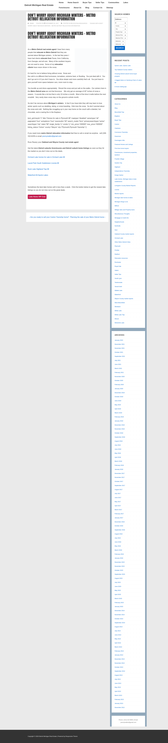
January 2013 (119, 703)
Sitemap (109, 8)
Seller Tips (100, 2)
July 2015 (118, 582)
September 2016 (120, 530)
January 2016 (119, 558)
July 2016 (118, 538)
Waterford (118, 294)
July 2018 (118, 445)
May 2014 (118, 639)
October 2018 (119, 433)
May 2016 (118, 546)
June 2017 (118, 497)
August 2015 (118, 578)
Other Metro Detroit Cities (122, 242)
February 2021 (119, 372)
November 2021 (120, 348)
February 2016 (119, 554)
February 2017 (119, 514)
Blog (87, 8)
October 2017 (119, 481)
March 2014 (118, 647)
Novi (116, 230)
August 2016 (118, 534)
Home (61, 2)
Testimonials (118, 282)
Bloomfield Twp (119, 112)
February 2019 (119, 417)
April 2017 (118, 505)
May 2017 (118, 501)
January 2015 (119, 606)
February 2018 (119, 465)
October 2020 (119, 380)
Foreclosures (64, 8)
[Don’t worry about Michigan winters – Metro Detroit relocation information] (52, 23)
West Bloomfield (120, 302)
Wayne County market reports (124, 298)
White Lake (118, 310)
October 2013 (119, 667)
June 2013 (118, 683)
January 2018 (119, 469)
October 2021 (119, 352)
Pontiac (117, 250)
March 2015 (118, 598)
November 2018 (120, 429)
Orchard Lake (119, 238)
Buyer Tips (87, 2)
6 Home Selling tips (121, 86)
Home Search (73, 2)
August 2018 (118, 441)
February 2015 (119, 602)
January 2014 (119, 655)
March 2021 (118, 368)
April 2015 (118, 594)
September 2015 (120, 574)
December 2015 (120, 562)
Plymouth (117, 246)
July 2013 (118, 679)
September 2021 (120, 356)
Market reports (119, 193)
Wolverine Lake (119, 323)
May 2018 (118, 453)
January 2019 (119, 421)
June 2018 (118, 449)
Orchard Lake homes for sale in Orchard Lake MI (46, 157)
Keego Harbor (119, 175)
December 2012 (120, 707)
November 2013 (120, 663)
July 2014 (118, 631)
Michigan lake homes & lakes (124, 197)
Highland (117, 167)
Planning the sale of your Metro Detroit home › (87, 217)
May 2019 (118, 405)
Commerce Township (121, 132)
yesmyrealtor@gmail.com (51, 136)
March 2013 (118, 695)
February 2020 (119, 384)
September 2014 (120, 622)
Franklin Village (119, 159)
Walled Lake (118, 290)
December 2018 (120, 425)
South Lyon (118, 278)
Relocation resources (78, 23)
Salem (117, 270)
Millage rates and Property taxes (125, 210)
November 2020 (120, 376)
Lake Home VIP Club (37, 197)
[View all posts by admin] (31, 23)
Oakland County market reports (124, 234)
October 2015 (119, 570)
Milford (117, 206)
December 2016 (120, 522)
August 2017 (118, 489)
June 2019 (118, 400)
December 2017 (120, 473)
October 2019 (119, 396)
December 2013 (120, 659)
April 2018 (118, 457)
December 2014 (120, 610)
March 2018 (118, 461)
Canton (117, 124)
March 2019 (118, 413)
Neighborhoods (119, 222)
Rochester (118, 262)
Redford (117, 254)
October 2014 (119, 619)
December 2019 (120, 392)
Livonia (117, 189)
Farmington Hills (120, 140)
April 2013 (118, 691)
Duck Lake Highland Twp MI (38, 169)
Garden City (118, 163)
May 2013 (118, 687)
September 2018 (120, 437)
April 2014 (118, 643)
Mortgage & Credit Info (122, 218)
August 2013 (118, 675)
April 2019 (118, 409)
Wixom (117, 319)
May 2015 (118, 590)
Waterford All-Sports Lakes (38, 175)
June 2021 (118, 364)
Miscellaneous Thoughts (122, 214)
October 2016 (119, 526)
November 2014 (120, 614)
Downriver (118, 136)
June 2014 (118, 635)
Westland (117, 306)
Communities (113, 2)
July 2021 (118, 360)
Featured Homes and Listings (124, 144)
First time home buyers (122, 148)
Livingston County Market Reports (125, 185)
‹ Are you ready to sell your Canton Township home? (49, 217)
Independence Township (122, 171)
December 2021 (120, 344)
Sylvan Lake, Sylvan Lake (123, 65)
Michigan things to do (121, 202)
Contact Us (97, 8)
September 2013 (120, 671)
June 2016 (118, 542)
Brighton (117, 116)
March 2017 (118, 509)
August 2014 (118, 627)
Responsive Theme (72, 736)
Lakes (125, 2)
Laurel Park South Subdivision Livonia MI (43, 163)
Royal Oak (118, 266)
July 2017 (118, 493)
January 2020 (119, 388)
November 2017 (120, 477)
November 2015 (120, 566)
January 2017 (119, 518)
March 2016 (118, 550)
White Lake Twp (119, 315)
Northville (117, 226)
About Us (77, 8)
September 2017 (120, 485)
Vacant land (118, 286)
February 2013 (119, 699)
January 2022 (119, 340)
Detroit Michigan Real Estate (39, 5)
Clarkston (118, 128)
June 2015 (118, 586)
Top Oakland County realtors (123, 69)
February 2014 (119, 651)
